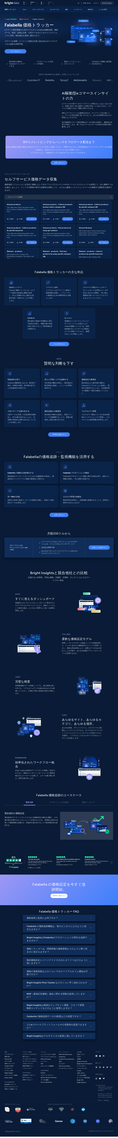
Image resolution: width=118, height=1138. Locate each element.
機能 (66, 9)
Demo (24, 9)
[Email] (100, 1080)
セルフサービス (54, 9)
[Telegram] (103, 1080)
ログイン (96, 3)
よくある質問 (103, 9)
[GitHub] (103, 1057)
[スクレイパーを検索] (57, 197)
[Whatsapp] (96, 1080)
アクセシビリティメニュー (13, 1132)
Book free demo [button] (107, 3)
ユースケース (78, 9)
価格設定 (90, 9)
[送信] (111, 197)
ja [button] (79, 3)
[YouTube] (100, 1057)
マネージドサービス (38, 9)
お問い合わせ (87, 3)
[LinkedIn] (96, 1057)
